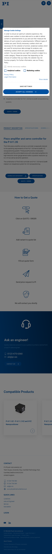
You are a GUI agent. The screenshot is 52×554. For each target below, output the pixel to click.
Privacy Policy (9, 75)
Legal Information (10, 77)
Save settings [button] (26, 86)
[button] (26, 91)
